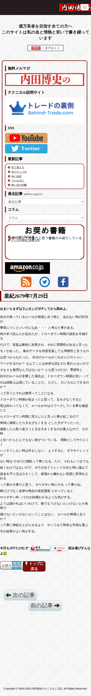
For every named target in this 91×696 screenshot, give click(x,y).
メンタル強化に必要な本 (25, 240)
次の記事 (20, 595)
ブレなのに (17, 180)
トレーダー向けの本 (22, 236)
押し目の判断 (19, 184)
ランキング (30, 309)
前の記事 (45, 605)
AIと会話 (16, 176)
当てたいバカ (19, 171)
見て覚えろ (17, 167)
